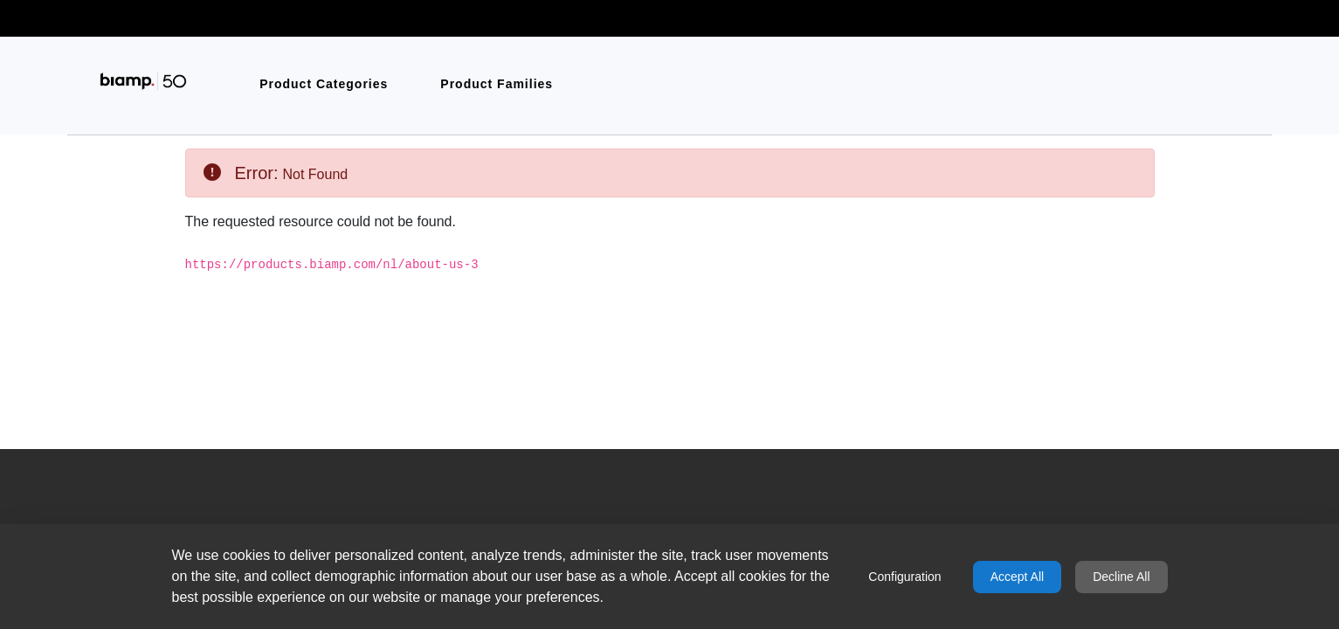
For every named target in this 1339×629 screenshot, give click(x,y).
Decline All (1121, 577)
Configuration (904, 577)
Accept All (1017, 577)
